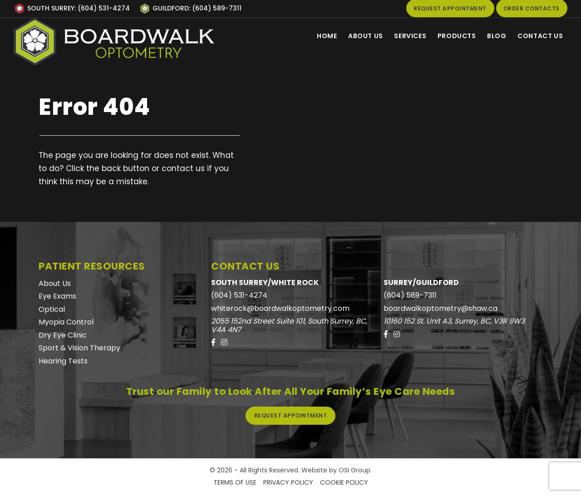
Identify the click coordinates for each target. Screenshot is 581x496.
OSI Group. (355, 470)
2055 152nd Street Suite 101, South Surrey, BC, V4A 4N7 (289, 325)
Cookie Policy (344, 482)
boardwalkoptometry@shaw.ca (440, 308)
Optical (52, 309)
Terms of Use (234, 482)
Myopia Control (66, 322)
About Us (354, 35)
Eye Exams (57, 296)
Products (451, 35)
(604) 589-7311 (410, 295)
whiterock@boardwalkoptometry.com (280, 308)
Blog (493, 35)
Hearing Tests (63, 361)
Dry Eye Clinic (63, 335)
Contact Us (539, 35)
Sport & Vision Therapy (79, 348)
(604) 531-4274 (239, 295)
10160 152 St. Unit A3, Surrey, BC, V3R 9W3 (454, 321)
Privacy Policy (288, 482)
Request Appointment (290, 415)
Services (402, 35)
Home (314, 35)
